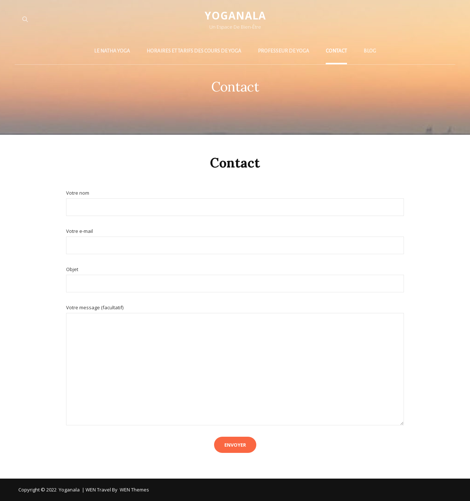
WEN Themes (134, 489)
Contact (336, 51)
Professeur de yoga (283, 51)
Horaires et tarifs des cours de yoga (194, 51)
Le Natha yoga (112, 51)
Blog (370, 51)
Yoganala (235, 15)
